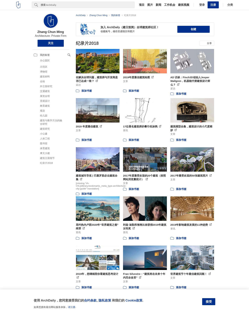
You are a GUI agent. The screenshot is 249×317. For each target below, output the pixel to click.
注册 (213, 4)
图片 (150, 4)
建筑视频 (183, 4)
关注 (50, 43)
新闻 (158, 4)
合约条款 (90, 300)
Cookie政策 (133, 300)
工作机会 (169, 4)
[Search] (88, 4)
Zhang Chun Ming (50, 32)
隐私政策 (105, 300)
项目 (142, 4)
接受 (209, 301)
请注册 (71, 307)
